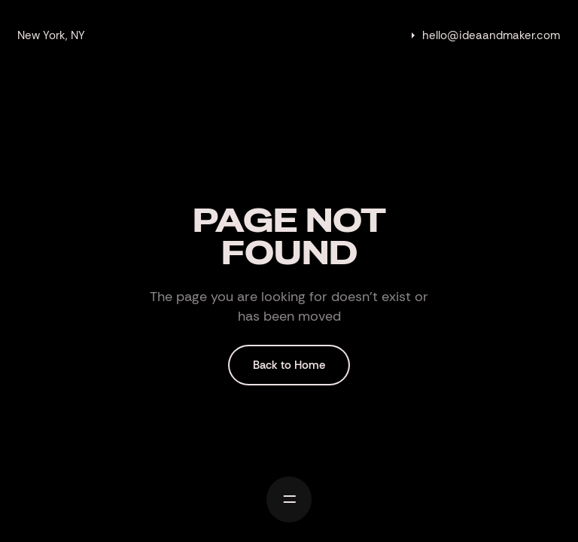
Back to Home (289, 365)
